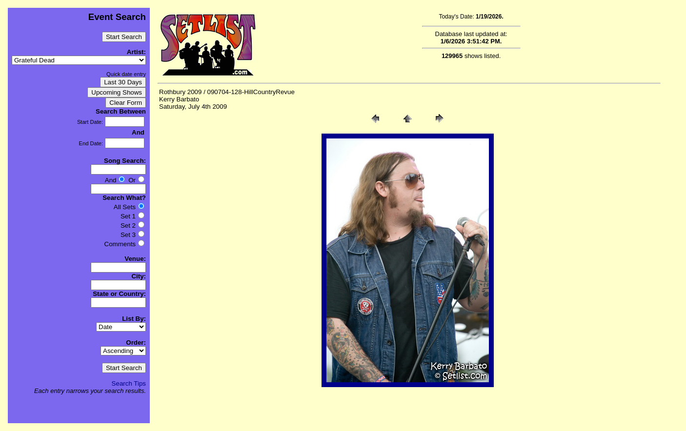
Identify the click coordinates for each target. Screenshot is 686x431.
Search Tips (129, 383)
